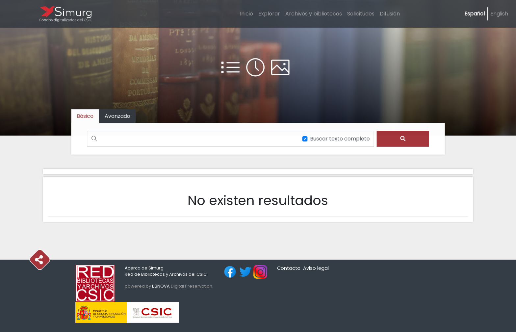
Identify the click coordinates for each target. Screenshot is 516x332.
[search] (400, 138)
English (499, 13)
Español (474, 13)
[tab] (119, 116)
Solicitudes (360, 13)
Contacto (288, 268)
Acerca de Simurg (144, 268)
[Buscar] (192, 138)
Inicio (246, 13)
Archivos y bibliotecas (313, 13)
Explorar (269, 13)
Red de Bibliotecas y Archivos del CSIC (166, 274)
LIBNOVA (161, 286)
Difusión (390, 13)
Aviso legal (316, 268)
